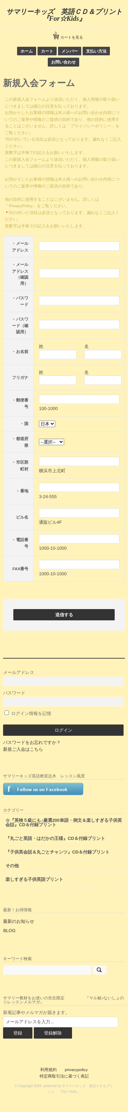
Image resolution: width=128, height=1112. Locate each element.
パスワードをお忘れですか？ (32, 742)
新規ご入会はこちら (23, 749)
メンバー (69, 51)
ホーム (26, 51)
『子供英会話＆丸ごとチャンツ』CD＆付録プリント (57, 852)
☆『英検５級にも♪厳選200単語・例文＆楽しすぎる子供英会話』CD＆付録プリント (63, 822)
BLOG (9, 930)
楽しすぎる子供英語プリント (34, 879)
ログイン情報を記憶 (27, 713)
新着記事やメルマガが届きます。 (36, 1012)
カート (47, 51)
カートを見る (69, 34)
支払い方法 (96, 51)
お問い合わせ (63, 62)
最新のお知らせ (18, 921)
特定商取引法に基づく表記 (64, 1076)
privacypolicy (76, 1069)
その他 (12, 865)
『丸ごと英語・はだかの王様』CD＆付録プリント (55, 838)
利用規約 (48, 1069)
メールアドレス (63, 678)
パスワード (63, 698)
